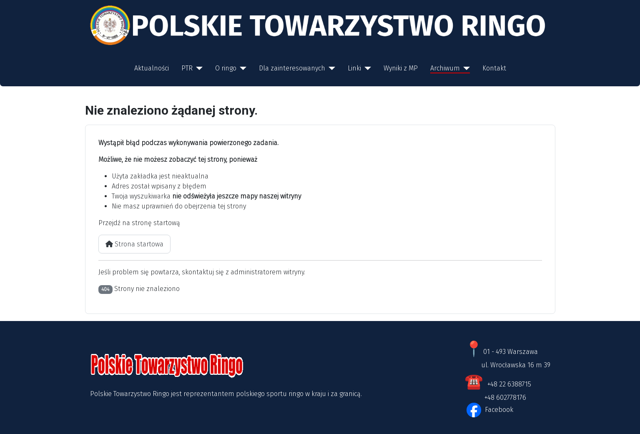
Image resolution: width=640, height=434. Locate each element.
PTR (187, 68)
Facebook (498, 410)
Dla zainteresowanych (292, 68)
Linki (354, 68)
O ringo (225, 68)
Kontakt (494, 68)
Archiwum (445, 68)
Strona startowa (134, 244)
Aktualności (151, 68)
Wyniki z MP (401, 68)
